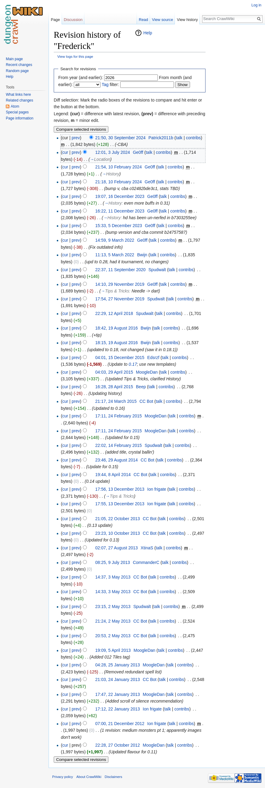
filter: (110, 84)
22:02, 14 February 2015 (118, 445)
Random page (17, 71)
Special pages (17, 112)
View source (162, 19)
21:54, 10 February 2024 (118, 166)
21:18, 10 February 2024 (118, 181)
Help (147, 32)
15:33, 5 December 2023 (118, 225)
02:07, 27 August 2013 (116, 547)
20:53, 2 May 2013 (113, 635)
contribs (193, 137)
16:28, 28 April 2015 (114, 386)
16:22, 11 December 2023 (119, 211)
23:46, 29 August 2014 (116, 460)
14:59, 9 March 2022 (114, 240)
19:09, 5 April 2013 (113, 650)
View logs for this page (75, 56)
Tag (105, 84)
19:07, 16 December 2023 (119, 196)
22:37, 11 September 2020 (120, 269)
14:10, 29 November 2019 (119, 284)
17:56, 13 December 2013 (119, 489)
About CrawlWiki (88, 777)
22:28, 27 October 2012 (117, 745)
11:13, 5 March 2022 (114, 254)
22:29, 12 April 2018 (114, 313)
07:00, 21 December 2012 (119, 723)
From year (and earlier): (80, 77)
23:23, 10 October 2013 (117, 533)
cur (65, 152)
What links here (18, 94)
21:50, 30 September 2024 (120, 137)
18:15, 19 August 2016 (116, 342)
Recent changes (19, 65)
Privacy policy (62, 777)
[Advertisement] (236, 120)
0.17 (133, 364)
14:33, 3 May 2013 (113, 591)
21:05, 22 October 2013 (117, 518)
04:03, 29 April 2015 (114, 372)
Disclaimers (113, 777)
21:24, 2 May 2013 (113, 621)
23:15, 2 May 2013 (113, 606)
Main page (14, 59)
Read (143, 19)
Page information (19, 118)
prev (76, 137)
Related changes (19, 100)
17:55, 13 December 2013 (119, 503)
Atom (15, 106)
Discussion (73, 19)
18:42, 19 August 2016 (116, 328)
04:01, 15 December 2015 (119, 357)
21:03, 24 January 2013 (117, 679)
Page (55, 19)
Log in (256, 5)
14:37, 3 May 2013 (113, 577)
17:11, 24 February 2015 (118, 415)
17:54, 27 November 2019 (119, 298)
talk (179, 137)
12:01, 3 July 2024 (112, 152)
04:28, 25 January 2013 (117, 664)
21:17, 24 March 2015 (116, 401)
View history (187, 19)
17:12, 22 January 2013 (117, 709)
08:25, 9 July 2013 (112, 562)
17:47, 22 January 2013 (117, 694)
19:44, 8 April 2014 (113, 474)
